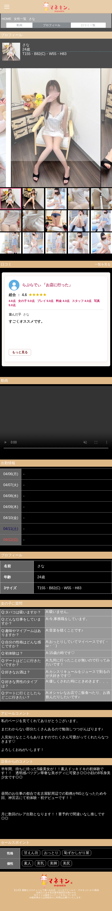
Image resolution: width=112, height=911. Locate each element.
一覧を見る (101, 264)
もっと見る (20, 352)
